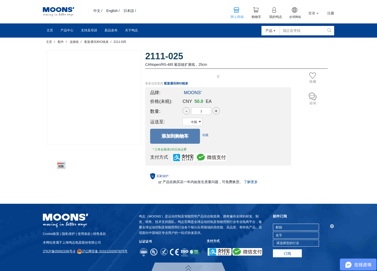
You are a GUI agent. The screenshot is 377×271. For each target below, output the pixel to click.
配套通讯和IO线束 (96, 42)
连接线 (74, 42)
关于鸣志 (131, 30)
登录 (313, 13)
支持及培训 (89, 30)
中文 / (97, 11)
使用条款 (84, 234)
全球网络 (295, 17)
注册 (330, 13)
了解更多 (251, 182)
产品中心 (67, 30)
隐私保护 (68, 234)
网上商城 (237, 17)
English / (113, 11)
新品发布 (111, 30)
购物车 (256, 17)
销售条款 (99, 234)
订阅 (287, 253)
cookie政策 (51, 234)
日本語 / (130, 11)
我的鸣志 (275, 17)
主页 (50, 30)
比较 (205, 135)
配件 (61, 42)
